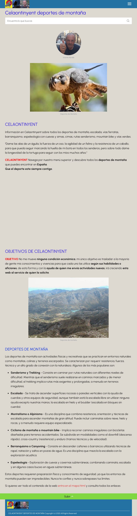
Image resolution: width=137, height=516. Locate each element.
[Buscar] (127, 20)
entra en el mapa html (71, 485)
